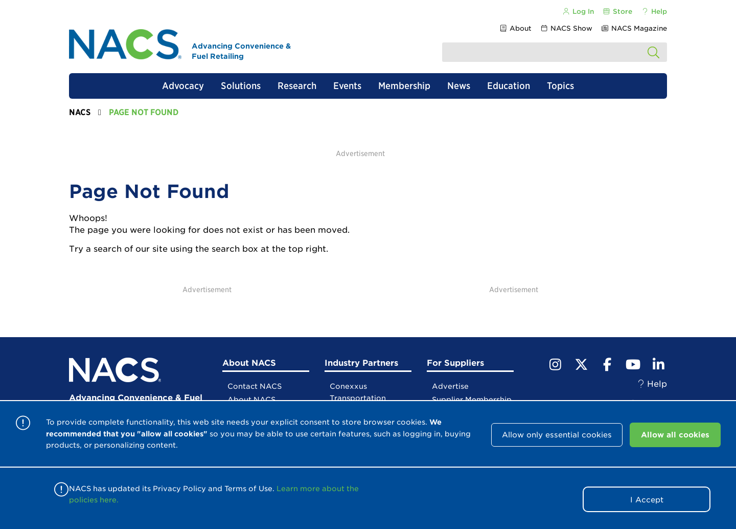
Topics (560, 85)
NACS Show (566, 28)
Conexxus (348, 386)
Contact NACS (254, 386)
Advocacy (183, 85)
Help (654, 11)
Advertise (450, 386)
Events (347, 85)
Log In (577, 11)
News (458, 85)
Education (508, 85)
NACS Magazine (634, 28)
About (515, 28)
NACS (79, 112)
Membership (404, 85)
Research (297, 85)
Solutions (241, 85)
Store (617, 11)
